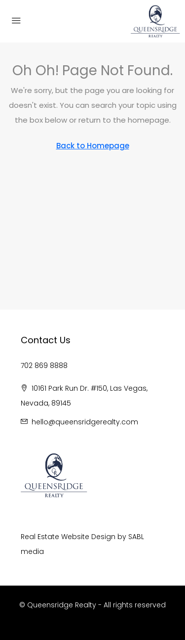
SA (132, 537)
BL (140, 537)
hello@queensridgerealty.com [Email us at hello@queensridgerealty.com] (85, 422)
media (32, 551)
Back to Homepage (92, 145)
